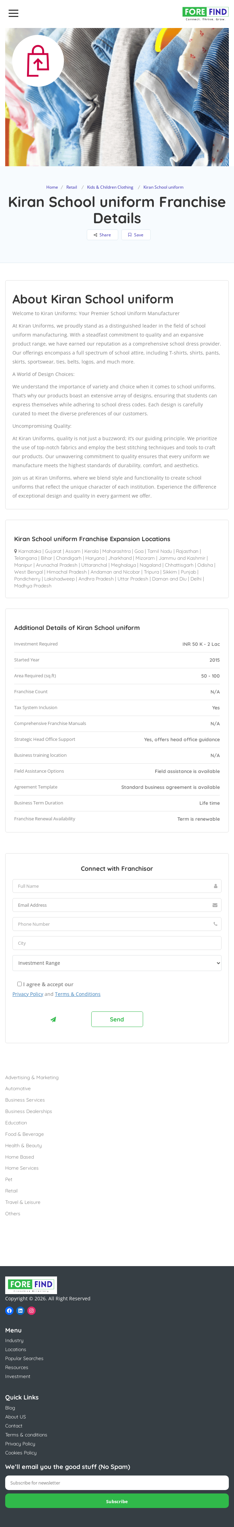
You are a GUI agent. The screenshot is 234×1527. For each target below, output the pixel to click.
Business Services (25, 1100)
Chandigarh (69, 558)
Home (52, 187)
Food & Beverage (24, 1134)
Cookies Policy (21, 1453)
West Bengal (28, 572)
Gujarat (53, 551)
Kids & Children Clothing (110, 187)
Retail (71, 187)
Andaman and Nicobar (115, 572)
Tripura (151, 572)
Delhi (196, 579)
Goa (138, 551)
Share (102, 235)
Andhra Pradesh (96, 579)
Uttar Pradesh (133, 579)
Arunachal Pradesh (56, 565)
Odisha (205, 565)
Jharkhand (120, 558)
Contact (13, 1426)
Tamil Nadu (159, 551)
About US (15, 1417)
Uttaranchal (94, 565)
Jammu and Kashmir (182, 558)
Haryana (94, 558)
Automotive (18, 1088)
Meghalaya (123, 565)
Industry (14, 1340)
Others (12, 1213)
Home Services (22, 1168)
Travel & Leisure (22, 1202)
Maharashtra (116, 551)
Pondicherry (27, 579)
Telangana (25, 558)
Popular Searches (24, 1358)
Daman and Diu (169, 579)
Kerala (91, 551)
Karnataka (29, 551)
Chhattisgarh (179, 565)
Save (135, 235)
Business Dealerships (28, 1111)
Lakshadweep (59, 579)
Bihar (46, 558)
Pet (8, 1179)
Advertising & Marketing (32, 1077)
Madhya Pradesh (33, 586)
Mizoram (145, 558)
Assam (73, 551)
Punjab (188, 572)
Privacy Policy (27, 994)
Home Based (19, 1157)
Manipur (23, 565)
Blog (10, 1408)
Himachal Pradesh (67, 572)
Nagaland (150, 565)
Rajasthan (187, 551)
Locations (15, 1349)
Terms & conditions (26, 1435)
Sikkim (170, 572)
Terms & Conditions (78, 994)
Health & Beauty (23, 1145)
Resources (16, 1367)
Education (16, 1123)
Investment (17, 1376)
